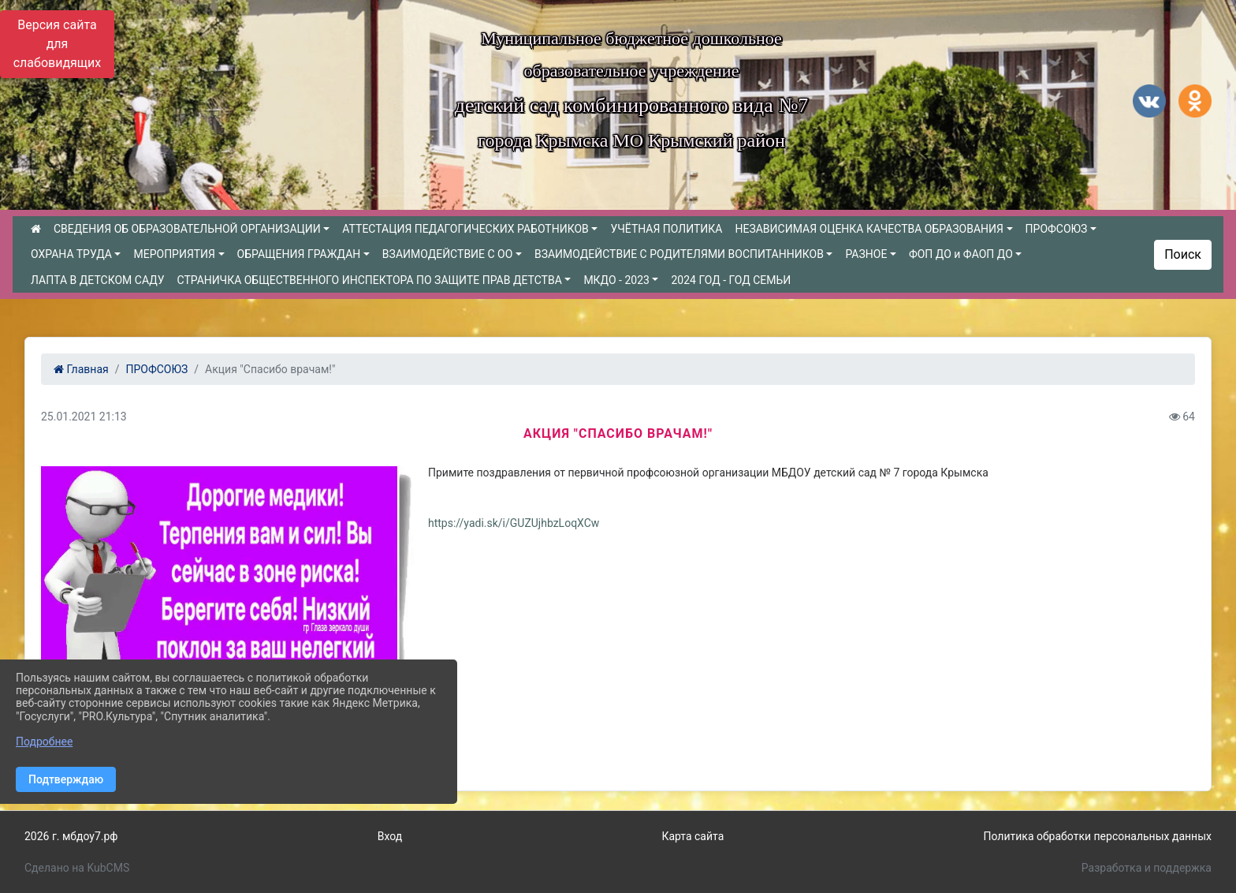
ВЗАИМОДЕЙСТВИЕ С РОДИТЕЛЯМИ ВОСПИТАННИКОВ (679, 254)
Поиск (1182, 254)
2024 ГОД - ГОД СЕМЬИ (731, 280)
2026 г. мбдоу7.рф (71, 836)
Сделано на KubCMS (76, 867)
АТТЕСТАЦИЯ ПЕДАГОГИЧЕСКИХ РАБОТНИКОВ (465, 228)
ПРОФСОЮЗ (1057, 228)
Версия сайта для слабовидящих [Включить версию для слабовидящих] (57, 43)
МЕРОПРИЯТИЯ (173, 254)
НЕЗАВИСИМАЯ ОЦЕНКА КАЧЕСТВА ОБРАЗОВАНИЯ (869, 228)
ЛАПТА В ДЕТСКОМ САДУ (97, 280)
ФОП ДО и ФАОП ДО (961, 254)
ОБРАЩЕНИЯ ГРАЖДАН (299, 254)
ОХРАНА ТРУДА (71, 254)
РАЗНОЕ (866, 254)
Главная (81, 369)
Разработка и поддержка (1147, 867)
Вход (390, 836)
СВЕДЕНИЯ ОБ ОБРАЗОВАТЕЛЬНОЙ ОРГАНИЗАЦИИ (187, 228)
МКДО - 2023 (616, 280)
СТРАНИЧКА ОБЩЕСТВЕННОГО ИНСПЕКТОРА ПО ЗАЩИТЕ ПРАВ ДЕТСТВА (369, 280)
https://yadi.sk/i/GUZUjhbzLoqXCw (513, 523)
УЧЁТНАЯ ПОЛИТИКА (666, 228)
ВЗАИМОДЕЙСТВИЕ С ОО (447, 254)
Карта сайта (692, 836)
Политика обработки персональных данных (1097, 836)
